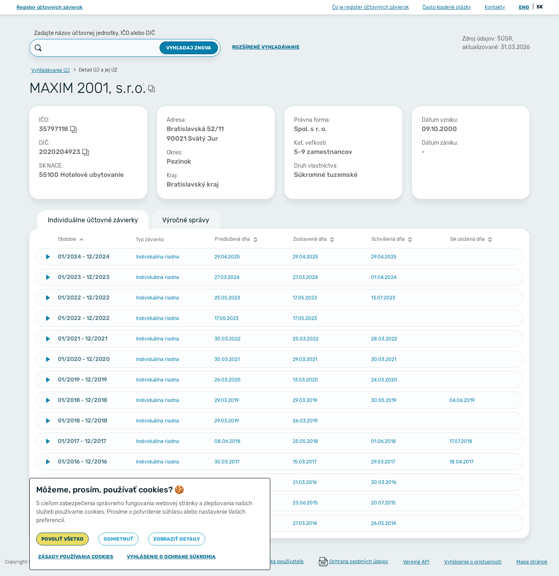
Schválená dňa (392, 240)
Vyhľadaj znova (188, 48)
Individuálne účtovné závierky (93, 220)
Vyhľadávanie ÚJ (50, 70)
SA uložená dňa (472, 240)
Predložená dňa (237, 240)
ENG (524, 7)
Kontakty (495, 7)
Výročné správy (185, 220)
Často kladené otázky (446, 7)
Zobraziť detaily (176, 539)
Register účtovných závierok (49, 7)
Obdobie (72, 240)
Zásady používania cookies (75, 557)
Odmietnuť (118, 539)
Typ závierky (150, 239)
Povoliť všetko (62, 539)
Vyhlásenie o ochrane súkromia (171, 557)
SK (540, 7)
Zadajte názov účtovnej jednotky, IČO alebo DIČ (94, 33)
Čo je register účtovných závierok (370, 7)
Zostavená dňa (314, 240)
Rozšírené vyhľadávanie (266, 47)
